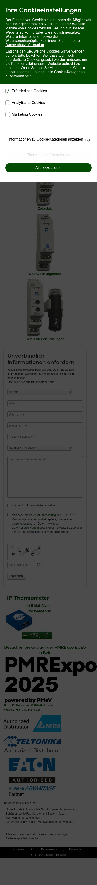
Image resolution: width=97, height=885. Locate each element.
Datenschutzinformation (24, 45)
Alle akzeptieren (48, 168)
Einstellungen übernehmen (48, 155)
